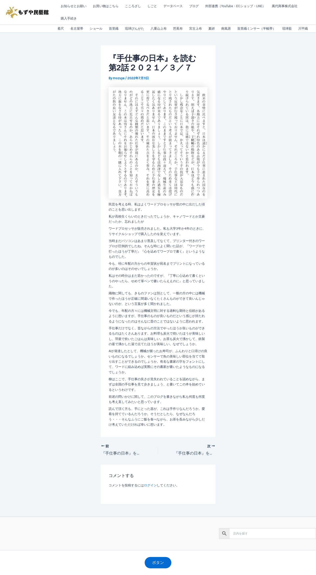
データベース (173, 6)
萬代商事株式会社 (284, 6)
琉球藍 (287, 28)
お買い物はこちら (105, 6)
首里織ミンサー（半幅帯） (256, 28)
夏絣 (211, 28)
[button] (158, 562)
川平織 (303, 28)
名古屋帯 (76, 28)
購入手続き (69, 18)
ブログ (194, 6)
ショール (96, 28)
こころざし (133, 6)
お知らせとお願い (73, 6)
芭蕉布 (178, 28)
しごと (152, 6)
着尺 (61, 28)
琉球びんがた (134, 28)
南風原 (226, 28)
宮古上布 (195, 28)
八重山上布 (159, 28)
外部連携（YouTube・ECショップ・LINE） (235, 6)
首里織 (113, 28)
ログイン (150, 485)
